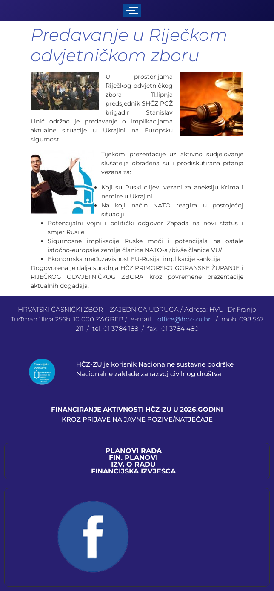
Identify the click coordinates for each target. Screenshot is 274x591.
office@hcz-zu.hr (184, 319)
